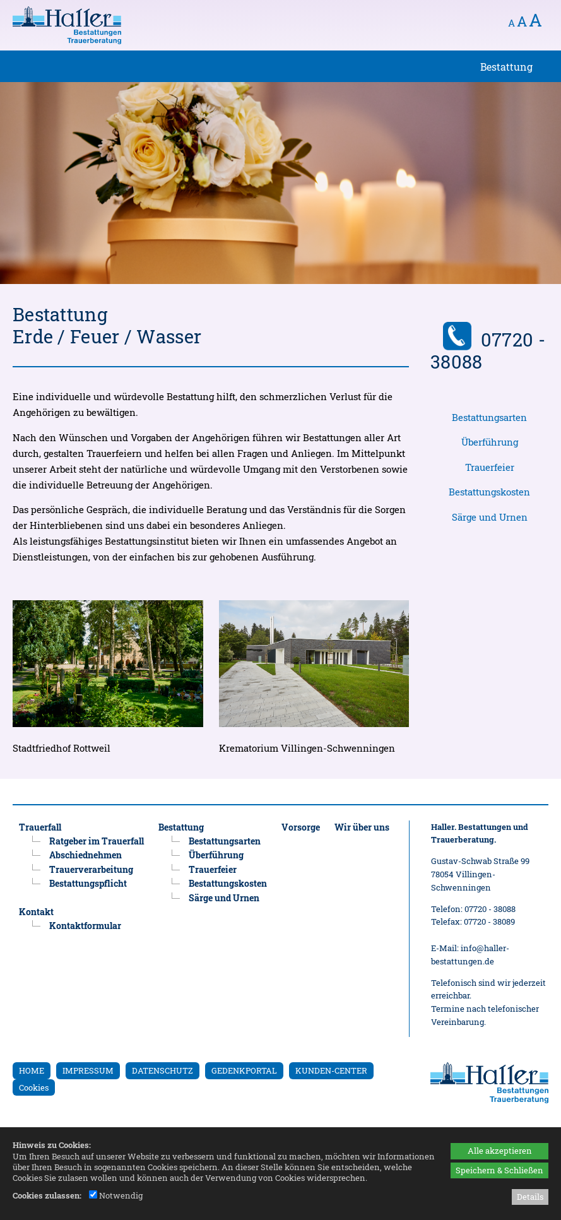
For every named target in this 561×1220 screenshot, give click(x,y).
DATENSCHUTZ (162, 1070)
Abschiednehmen (85, 855)
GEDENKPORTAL (244, 1070)
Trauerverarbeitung (91, 869)
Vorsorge (300, 827)
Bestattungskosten (489, 492)
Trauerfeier (489, 467)
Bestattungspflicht (88, 883)
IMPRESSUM (88, 1070)
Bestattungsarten (489, 417)
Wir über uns (361, 827)
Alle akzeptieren (500, 1150)
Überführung (489, 442)
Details (530, 1196)
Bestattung (181, 827)
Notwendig (116, 1195)
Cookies (34, 1087)
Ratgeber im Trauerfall (96, 841)
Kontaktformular (85, 926)
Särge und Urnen (490, 517)
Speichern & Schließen (499, 1170)
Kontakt (36, 912)
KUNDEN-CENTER (331, 1070)
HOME (31, 1070)
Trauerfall (40, 827)
